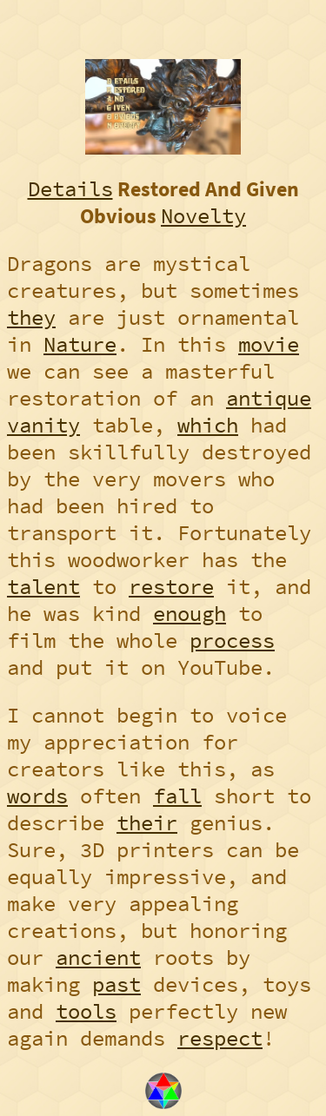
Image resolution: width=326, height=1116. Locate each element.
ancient (98, 957)
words (37, 796)
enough (189, 613)
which (207, 425)
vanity (43, 425)
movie (268, 344)
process (232, 640)
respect (220, 1038)
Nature (79, 344)
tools (86, 1011)
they (31, 317)
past (116, 984)
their (146, 822)
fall (177, 796)
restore (171, 586)
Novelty (203, 215)
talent (43, 586)
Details (70, 188)
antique (268, 398)
